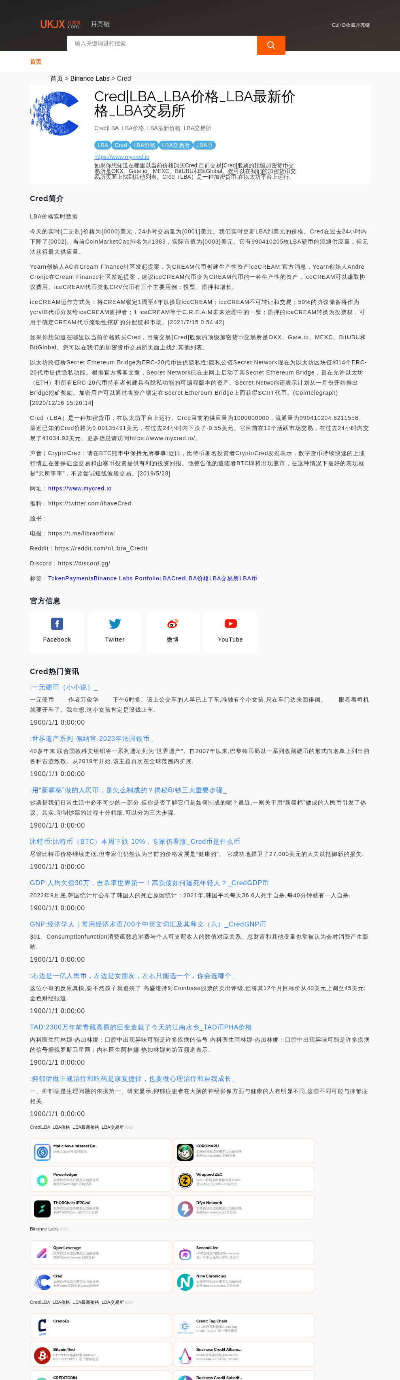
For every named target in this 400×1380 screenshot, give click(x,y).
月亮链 (155, 1367)
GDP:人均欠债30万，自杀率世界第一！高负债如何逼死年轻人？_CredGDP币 (149, 880)
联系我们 (119, 1336)
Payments (79, 576)
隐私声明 (159, 1336)
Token (56, 576)
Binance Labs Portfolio (127, 576)
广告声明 (199, 1336)
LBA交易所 (224, 576)
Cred (178, 576)
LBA (165, 576)
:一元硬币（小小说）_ (64, 684)
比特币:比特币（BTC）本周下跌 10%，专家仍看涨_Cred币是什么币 (135, 839)
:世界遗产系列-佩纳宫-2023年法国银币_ (92, 736)
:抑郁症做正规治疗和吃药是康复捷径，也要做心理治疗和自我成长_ (133, 1076)
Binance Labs (90, 76)
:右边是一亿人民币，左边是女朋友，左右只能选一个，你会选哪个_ (133, 973)
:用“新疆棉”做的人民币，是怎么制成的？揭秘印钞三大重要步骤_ (128, 787)
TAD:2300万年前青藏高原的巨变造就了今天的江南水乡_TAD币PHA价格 (141, 1024)
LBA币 (248, 576)
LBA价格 (197, 576)
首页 (35, 59)
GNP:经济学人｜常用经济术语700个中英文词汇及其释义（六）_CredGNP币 (148, 921)
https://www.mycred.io (121, 154)
